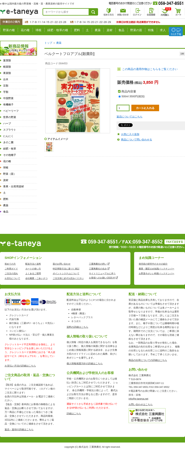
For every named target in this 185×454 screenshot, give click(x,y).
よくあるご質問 (33, 273)
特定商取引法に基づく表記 (66, 268)
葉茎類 (7, 60)
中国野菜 (8, 98)
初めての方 (10, 264)
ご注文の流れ (11, 273)
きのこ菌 (8, 142)
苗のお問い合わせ (61, 264)
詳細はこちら (74, 413)
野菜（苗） (9, 173)
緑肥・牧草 (9, 148)
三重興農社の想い (98, 264)
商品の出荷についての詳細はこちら (148, 360)
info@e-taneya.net (138, 398)
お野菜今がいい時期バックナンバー (156, 273)
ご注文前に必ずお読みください (68, 278)
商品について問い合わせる (136, 139)
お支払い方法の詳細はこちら (20, 365)
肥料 (77, 30)
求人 (163, 30)
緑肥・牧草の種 (57, 30)
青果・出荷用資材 (13, 186)
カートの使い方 (33, 268)
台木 (5, 79)
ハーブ (7, 123)
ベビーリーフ (11, 110)
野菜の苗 (136, 30)
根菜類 (7, 66)
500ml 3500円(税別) (133, 96)
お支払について (12, 278)
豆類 (5, 85)
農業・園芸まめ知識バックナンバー (156, 268)
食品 (121, 30)
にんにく (8, 136)
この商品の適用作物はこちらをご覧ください (150, 69)
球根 (38, 30)
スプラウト (9, 129)
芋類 (5, 91)
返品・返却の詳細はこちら (19, 429)
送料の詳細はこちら (77, 327)
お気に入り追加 (130, 134)
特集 (151, 30)
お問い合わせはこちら (141, 404)
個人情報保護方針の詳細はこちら (85, 363)
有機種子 (8, 104)
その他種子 (9, 154)
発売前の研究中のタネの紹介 (153, 264)
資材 (109, 30)
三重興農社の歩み (98, 268)
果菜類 (7, 73)
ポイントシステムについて (66, 273)
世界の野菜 (9, 117)
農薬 (98, 30)
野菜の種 (9, 30)
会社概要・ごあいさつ (36, 278)
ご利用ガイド (11, 268)
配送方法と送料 (33, 264)
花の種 (25, 30)
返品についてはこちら (129, 116)
